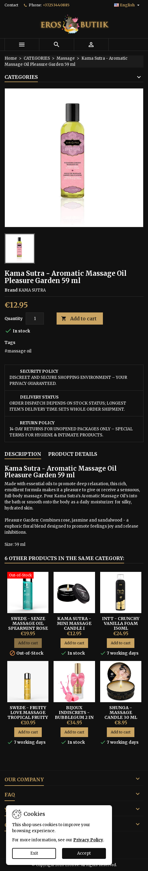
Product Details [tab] (72, 454)
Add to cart (79, 318)
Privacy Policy (88, 840)
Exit (34, 853)
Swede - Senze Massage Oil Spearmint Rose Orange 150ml (28, 626)
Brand (11, 290)
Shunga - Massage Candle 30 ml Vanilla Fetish (120, 715)
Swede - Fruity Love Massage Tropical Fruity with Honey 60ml (28, 717)
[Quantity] (35, 318)
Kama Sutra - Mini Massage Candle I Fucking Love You (74, 628)
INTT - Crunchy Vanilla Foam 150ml (121, 623)
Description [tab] (23, 454)
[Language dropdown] (127, 5)
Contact (11, 5)
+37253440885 (56, 5)
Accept (84, 853)
